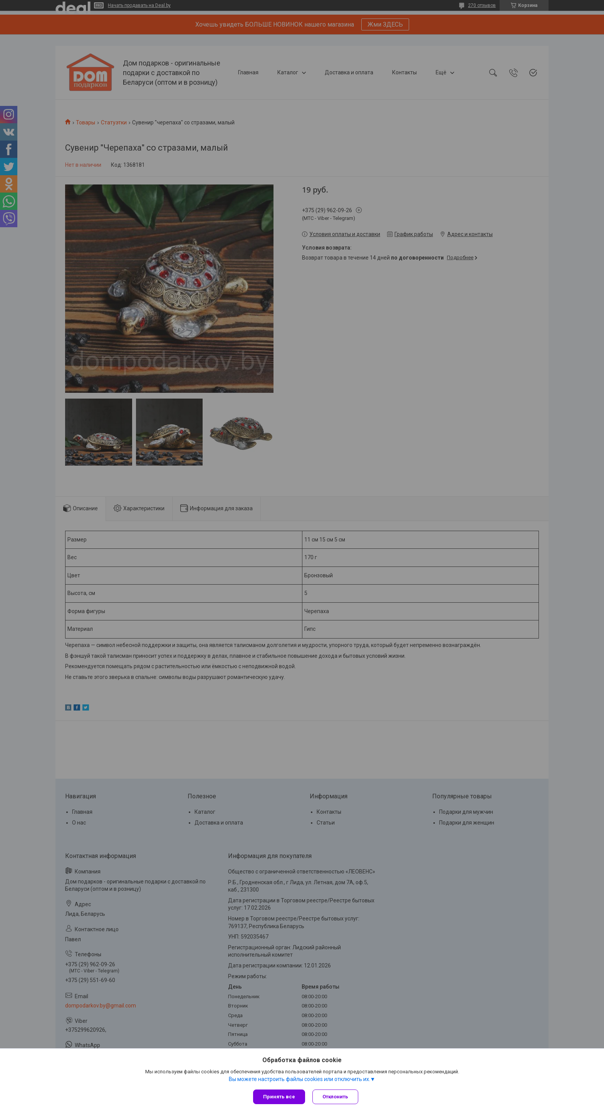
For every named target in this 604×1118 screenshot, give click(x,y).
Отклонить (336, 1097)
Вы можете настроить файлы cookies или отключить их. (299, 1079)
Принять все (279, 1097)
